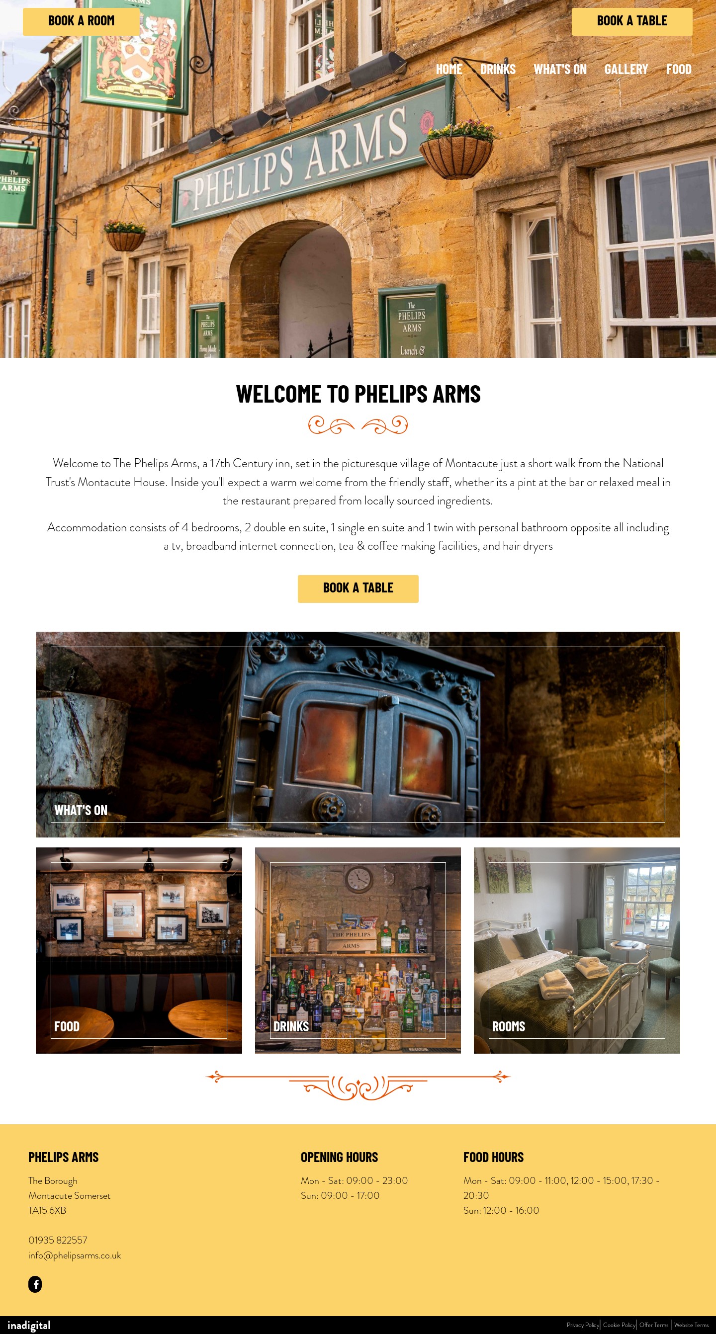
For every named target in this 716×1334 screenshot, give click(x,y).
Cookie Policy (619, 1325)
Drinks (498, 71)
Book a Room (81, 22)
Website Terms (691, 1325)
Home (449, 71)
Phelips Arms (63, 1159)
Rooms (508, 1028)
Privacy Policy (583, 1325)
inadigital (29, 1325)
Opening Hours (339, 1159)
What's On (560, 71)
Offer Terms (653, 1325)
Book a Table (632, 22)
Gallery (626, 71)
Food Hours (493, 1159)
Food (679, 71)
